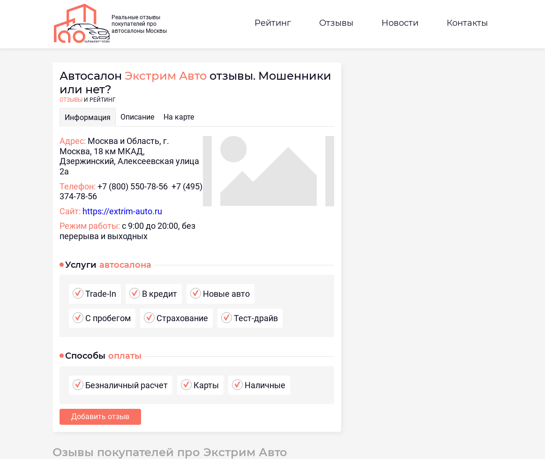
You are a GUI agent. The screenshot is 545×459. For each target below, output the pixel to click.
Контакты (467, 23)
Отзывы (336, 23)
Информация (88, 117)
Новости (399, 23)
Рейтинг (272, 23)
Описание (137, 117)
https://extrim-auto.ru (122, 211)
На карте (179, 117)
